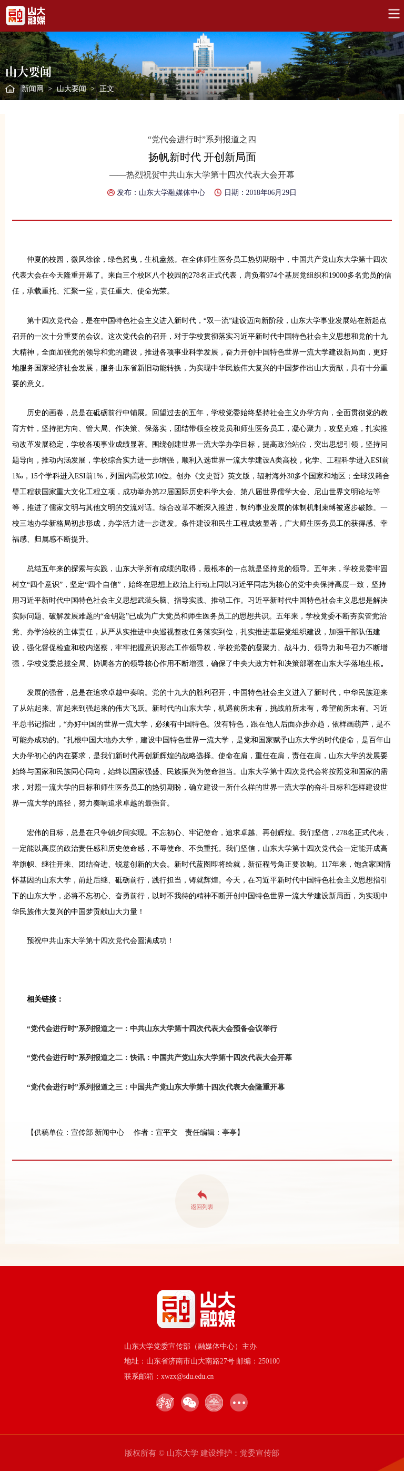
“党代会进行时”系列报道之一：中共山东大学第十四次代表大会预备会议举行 (152, 1029)
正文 (106, 89)
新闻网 (33, 89)
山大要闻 (71, 89)
